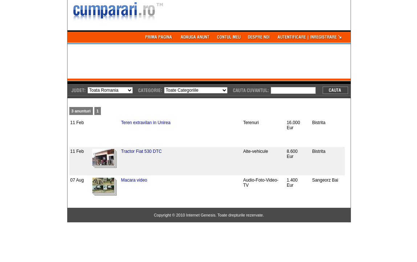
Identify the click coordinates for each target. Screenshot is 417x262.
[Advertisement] (200, 60)
